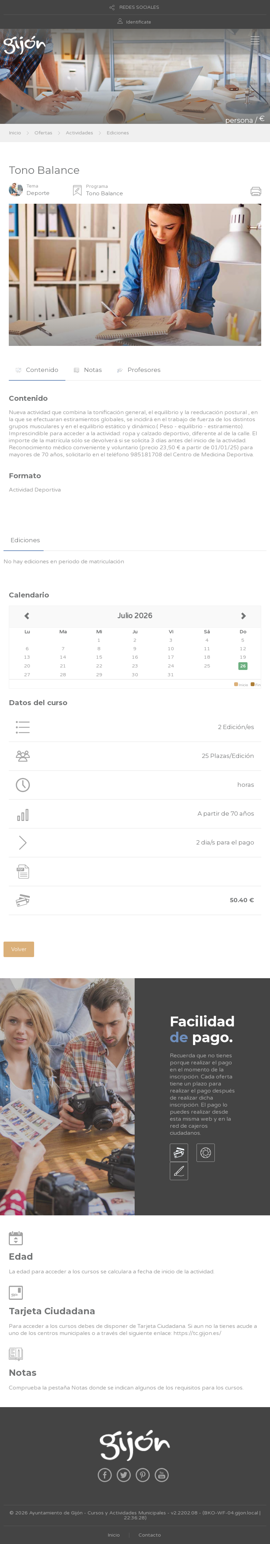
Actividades (79, 133)
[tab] (37, 370)
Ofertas (43, 133)
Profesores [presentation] (139, 369)
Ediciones (118, 133)
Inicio (15, 133)
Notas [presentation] (88, 369)
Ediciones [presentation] (25, 540)
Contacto (150, 1535)
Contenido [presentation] (37, 369)
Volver (18, 949)
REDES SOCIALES (139, 7)
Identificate (138, 22)
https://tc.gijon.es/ (197, 1333)
